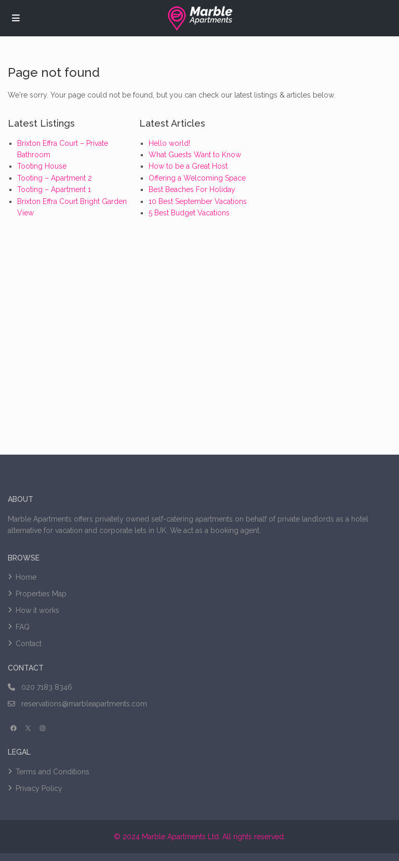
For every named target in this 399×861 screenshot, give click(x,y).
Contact (29, 643)
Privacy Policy (39, 788)
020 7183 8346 (46, 687)
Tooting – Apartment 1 (54, 189)
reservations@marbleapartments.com (84, 704)
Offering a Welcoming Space (197, 178)
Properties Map (41, 594)
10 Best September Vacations (198, 201)
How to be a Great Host (188, 166)
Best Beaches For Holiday (192, 189)
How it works (37, 610)
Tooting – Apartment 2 (54, 178)
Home (26, 577)
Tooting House (41, 166)
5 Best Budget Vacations (189, 213)
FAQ (23, 627)
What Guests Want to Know (195, 155)
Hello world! (169, 143)
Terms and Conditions (52, 772)
